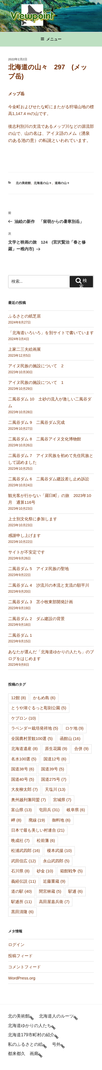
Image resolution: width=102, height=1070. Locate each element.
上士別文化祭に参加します (32, 519)
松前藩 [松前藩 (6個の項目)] (46, 840)
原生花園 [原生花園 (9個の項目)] (56, 748)
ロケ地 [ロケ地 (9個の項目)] (74, 728)
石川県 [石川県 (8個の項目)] (20, 871)
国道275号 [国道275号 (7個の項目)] (53, 779)
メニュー (51, 39)
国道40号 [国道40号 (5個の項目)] (22, 779)
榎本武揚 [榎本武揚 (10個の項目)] (59, 850)
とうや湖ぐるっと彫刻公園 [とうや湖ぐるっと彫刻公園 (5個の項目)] (38, 707)
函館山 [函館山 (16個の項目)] (70, 738)
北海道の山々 (43, 183)
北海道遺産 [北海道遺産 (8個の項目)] (24, 748)
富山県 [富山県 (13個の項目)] (21, 809)
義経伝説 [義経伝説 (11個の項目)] (23, 881)
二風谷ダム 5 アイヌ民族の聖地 (38, 568)
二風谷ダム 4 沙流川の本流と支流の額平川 (48, 585)
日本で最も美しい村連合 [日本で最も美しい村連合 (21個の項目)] (37, 830)
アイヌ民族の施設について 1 (35, 382)
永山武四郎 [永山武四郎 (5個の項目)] (56, 861)
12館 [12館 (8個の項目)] (18, 697)
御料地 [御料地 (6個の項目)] (61, 820)
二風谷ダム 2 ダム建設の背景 (36, 618)
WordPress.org (21, 978)
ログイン (16, 944)
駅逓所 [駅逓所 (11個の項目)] (21, 901)
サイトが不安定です (26, 552)
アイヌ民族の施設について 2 (35, 365)
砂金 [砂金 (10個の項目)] (45, 871)
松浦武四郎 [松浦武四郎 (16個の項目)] (25, 850)
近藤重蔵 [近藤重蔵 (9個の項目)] (54, 881)
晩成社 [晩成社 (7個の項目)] (20, 840)
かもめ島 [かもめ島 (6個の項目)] (44, 697)
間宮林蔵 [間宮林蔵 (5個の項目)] (50, 891)
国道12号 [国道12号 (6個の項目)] (55, 759)
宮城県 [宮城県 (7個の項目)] (62, 799)
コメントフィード (24, 967)
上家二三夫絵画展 (24, 349)
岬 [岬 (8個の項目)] (16, 820)
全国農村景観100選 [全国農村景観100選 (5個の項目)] (32, 738)
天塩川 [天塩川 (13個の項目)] (55, 789)
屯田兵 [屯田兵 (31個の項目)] (49, 809)
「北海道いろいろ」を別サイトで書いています (51, 332)
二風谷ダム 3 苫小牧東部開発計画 (40, 601)
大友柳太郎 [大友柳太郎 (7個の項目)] (24, 789)
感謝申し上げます (24, 535)
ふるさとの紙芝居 (24, 316)
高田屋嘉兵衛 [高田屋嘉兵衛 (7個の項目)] (54, 901)
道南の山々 (62, 183)
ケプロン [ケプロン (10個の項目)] (23, 718)
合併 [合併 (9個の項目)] (81, 748)
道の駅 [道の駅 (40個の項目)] (21, 891)
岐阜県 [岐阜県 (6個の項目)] (76, 809)
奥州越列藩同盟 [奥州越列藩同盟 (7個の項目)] (28, 799)
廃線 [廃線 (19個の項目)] (37, 820)
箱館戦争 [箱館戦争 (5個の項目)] (71, 871)
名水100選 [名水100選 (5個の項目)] (23, 759)
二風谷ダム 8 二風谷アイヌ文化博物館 (44, 439)
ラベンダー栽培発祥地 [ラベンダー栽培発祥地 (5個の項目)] (34, 728)
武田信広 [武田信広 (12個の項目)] (23, 861)
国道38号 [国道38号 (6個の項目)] (22, 769)
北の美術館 (23, 183)
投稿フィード (20, 955)
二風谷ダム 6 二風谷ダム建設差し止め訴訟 (48, 479)
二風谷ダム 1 (20, 635)
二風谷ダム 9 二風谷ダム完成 (36, 422)
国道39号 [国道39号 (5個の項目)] (52, 769)
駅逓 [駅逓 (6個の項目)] (75, 891)
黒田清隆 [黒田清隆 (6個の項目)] (22, 911)
